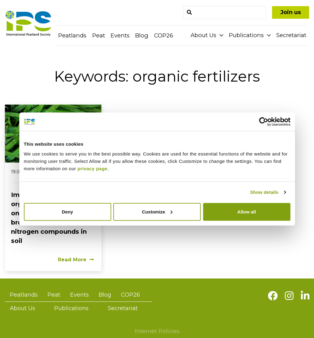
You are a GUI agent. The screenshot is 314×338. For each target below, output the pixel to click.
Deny (67, 211)
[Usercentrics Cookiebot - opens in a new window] (263, 121)
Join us (290, 12)
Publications (247, 35)
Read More (76, 260)
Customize (157, 211)
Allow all (246, 211)
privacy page (93, 168)
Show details (264, 192)
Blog (141, 35)
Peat (98, 35)
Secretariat (291, 35)
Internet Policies (157, 331)
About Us (204, 35)
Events (120, 35)
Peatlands (72, 35)
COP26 (163, 35)
